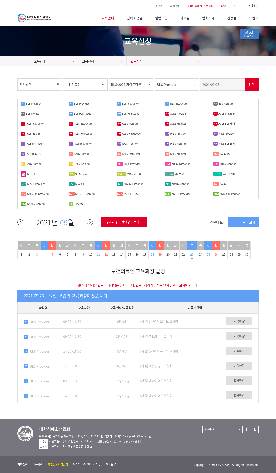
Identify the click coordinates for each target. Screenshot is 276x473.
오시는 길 (111, 464)
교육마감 (239, 321)
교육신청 (88, 61)
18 (152, 254)
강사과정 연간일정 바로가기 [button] (124, 221)
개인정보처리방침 (58, 464)
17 (144, 254)
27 (223, 254)
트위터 (25, 5)
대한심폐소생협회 (34, 18)
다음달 (90, 222)
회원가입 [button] (174, 6)
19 (160, 254)
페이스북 (19, 5)
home (23, 61)
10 (90, 254)
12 (106, 254)
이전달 (20, 222)
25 (208, 254)
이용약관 (38, 464)
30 (246, 254)
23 (192, 254)
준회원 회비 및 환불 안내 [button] (200, 6)
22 (183, 254)
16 (137, 254)
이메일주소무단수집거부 (87, 464)
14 (121, 254)
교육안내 (39, 61)
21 (175, 254)
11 (98, 254)
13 (113, 254)
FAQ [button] (223, 6)
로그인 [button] (159, 6)
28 (231, 254)
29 (239, 254)
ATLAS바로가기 (249, 34)
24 (200, 254)
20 (167, 254)
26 (216, 254)
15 (129, 254)
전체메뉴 (252, 5)
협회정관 (22, 464)
